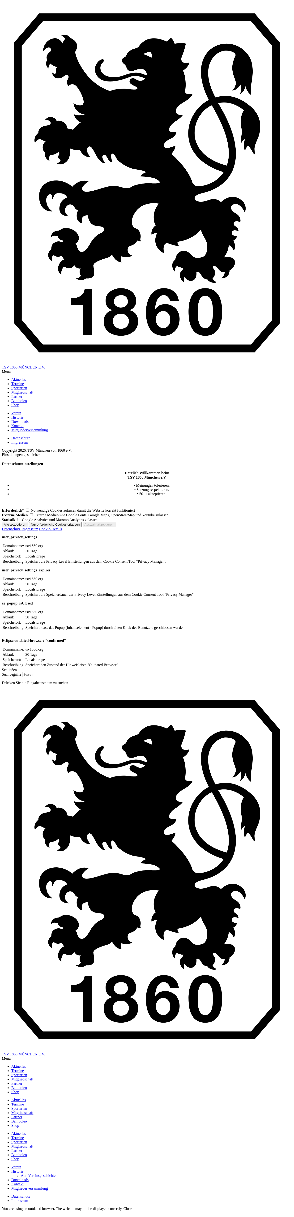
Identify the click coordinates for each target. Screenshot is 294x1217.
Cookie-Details (50, 529)
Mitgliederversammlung (29, 1188)
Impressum (29, 529)
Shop (15, 1125)
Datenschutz (11, 529)
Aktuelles (18, 1100)
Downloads (20, 1180)
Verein (16, 1167)
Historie (17, 1171)
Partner (16, 1117)
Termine (17, 1104)
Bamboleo (19, 1121)
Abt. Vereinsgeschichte (38, 1176)
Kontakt (17, 1184)
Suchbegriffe (11, 674)
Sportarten (19, 1108)
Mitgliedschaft (22, 1113)
